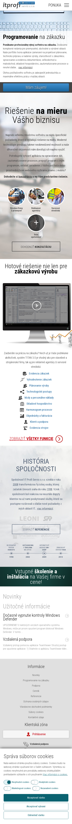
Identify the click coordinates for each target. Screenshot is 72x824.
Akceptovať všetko (36, 797)
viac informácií (25, 67)
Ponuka (54, 5)
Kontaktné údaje (36, 717)
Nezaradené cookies (49, 788)
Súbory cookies (36, 712)
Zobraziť (31, 438)
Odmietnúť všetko (36, 815)
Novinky (12, 596)
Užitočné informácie (26, 606)
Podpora (36, 685)
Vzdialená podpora (17, 639)
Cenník (36, 691)
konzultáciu (25, 176)
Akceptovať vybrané (36, 806)
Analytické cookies (47, 782)
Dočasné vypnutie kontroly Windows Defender (31, 617)
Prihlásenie (39, 734)
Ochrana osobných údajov (36, 701)
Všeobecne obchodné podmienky (36, 706)
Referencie (36, 696)
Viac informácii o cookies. (55, 774)
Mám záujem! (36, 87)
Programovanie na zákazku (36, 680)
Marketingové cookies (21, 788)
